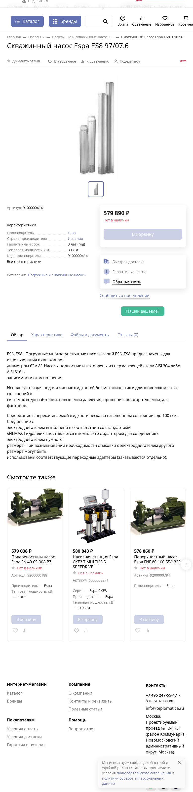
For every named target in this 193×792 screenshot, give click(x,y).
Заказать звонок (160, 700)
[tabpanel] (96, 405)
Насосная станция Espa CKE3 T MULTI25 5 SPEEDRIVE (95, 561)
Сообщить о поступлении (125, 295)
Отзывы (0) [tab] (127, 334)
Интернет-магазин (27, 684)
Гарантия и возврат (26, 745)
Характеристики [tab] (47, 334)
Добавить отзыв (26, 61)
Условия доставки (24, 737)
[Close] (179, 762)
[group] (96, 127)
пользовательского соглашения (144, 773)
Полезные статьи (85, 709)
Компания (79, 684)
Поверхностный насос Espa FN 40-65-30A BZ (33, 559)
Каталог (14, 693)
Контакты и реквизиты (91, 701)
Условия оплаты (23, 729)
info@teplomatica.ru (165, 708)
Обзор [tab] (17, 334)
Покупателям (21, 720)
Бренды (65, 21)
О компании (80, 693)
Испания (75, 238)
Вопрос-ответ (82, 729)
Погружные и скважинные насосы (57, 275)
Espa (72, 232)
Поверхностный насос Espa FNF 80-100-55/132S (157, 559)
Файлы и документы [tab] (90, 334)
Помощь (77, 720)
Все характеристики (24, 261)
